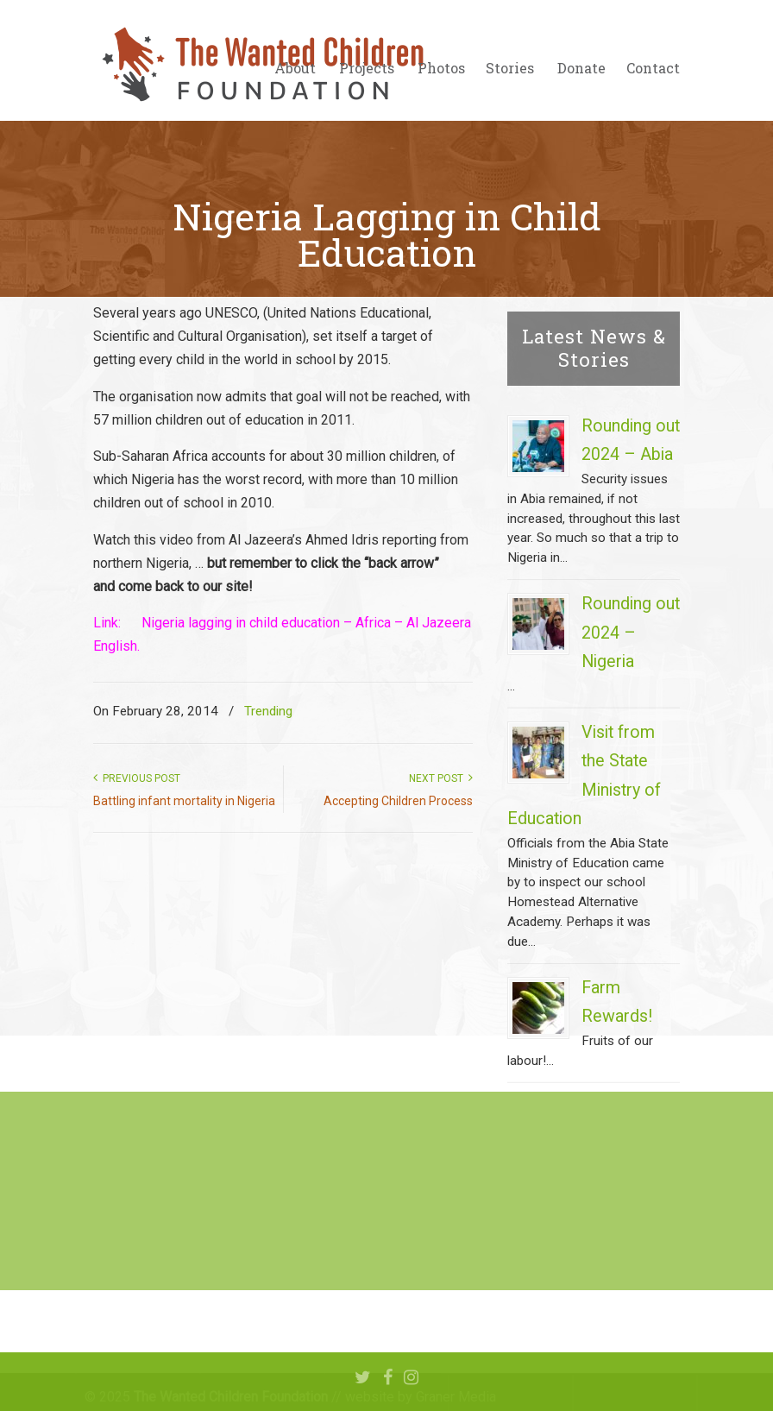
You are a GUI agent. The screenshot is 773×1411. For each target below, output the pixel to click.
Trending (268, 711)
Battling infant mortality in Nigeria (184, 801)
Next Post (441, 778)
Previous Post (136, 778)
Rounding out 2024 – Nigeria (630, 632)
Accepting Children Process (398, 801)
